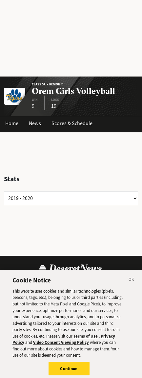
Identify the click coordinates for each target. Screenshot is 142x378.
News (35, 123)
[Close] (131, 282)
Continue (68, 370)
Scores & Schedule (71, 123)
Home (11, 123)
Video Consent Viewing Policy (61, 344)
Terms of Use (85, 338)
